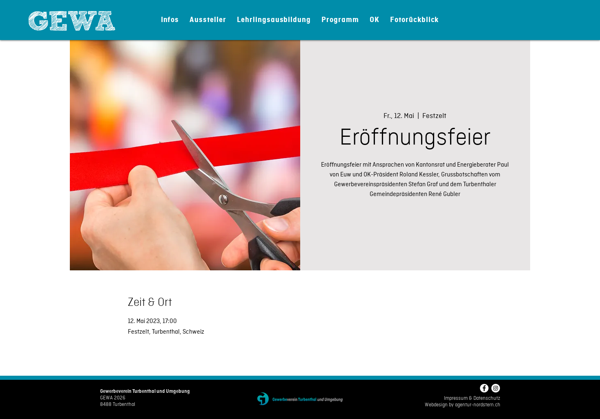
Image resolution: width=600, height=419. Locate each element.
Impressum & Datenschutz (472, 398)
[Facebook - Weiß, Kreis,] (484, 388)
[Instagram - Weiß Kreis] (495, 388)
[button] (170, 20)
